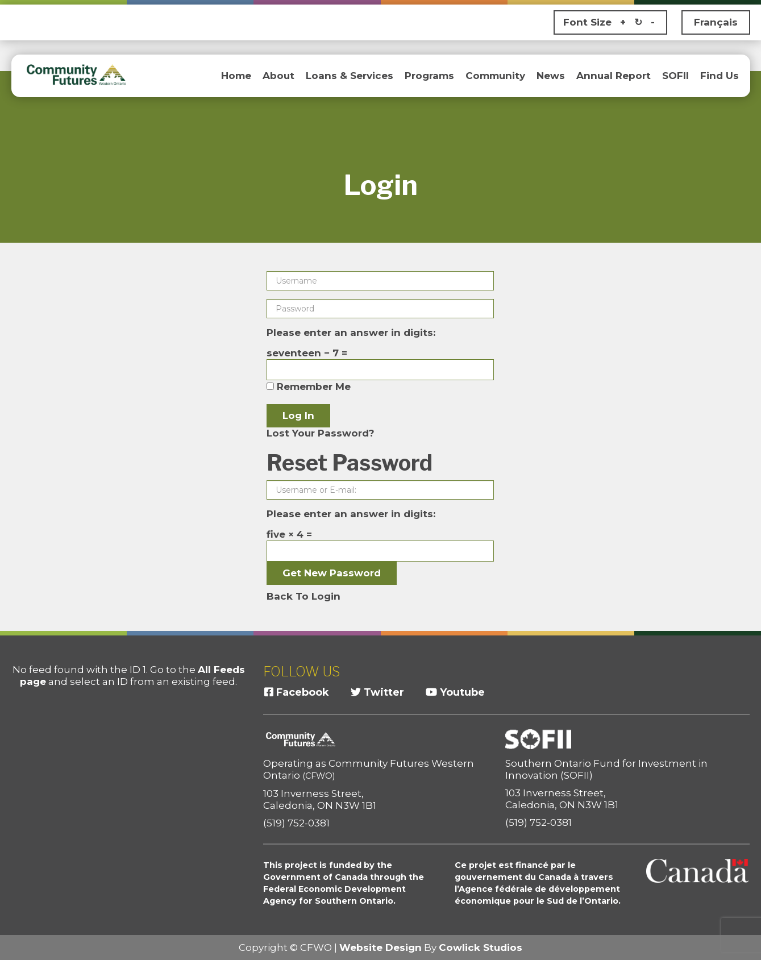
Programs (429, 75)
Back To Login (303, 596)
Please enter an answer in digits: (351, 332)
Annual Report (613, 75)
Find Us (719, 75)
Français (716, 22)
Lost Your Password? (321, 433)
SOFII (675, 75)
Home (236, 75)
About (278, 75)
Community (495, 75)
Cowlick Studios (480, 947)
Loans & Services (349, 75)
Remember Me (309, 386)
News (551, 75)
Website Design (380, 947)
